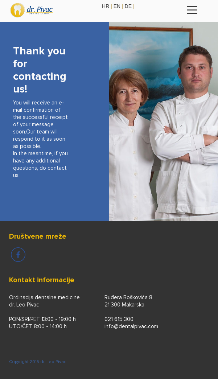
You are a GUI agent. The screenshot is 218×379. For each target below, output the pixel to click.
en (117, 6)
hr (105, 6)
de (128, 6)
